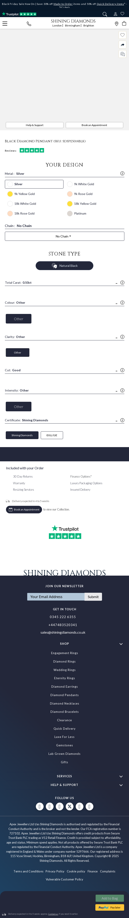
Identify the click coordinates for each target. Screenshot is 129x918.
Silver (18, 184)
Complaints (108, 871)
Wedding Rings (65, 670)
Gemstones (64, 745)
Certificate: (26, 420)
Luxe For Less (64, 737)
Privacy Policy (55, 871)
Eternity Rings (64, 678)
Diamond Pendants (64, 695)
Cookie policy (76, 871)
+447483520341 (62, 625)
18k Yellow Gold (85, 203)
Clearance (64, 720)
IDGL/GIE (51, 435)
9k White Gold (84, 184)
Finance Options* (81, 476)
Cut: (13, 370)
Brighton (88, 25)
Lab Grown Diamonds (64, 753)
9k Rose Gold (83, 194)
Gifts (64, 762)
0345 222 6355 (63, 617)
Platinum (80, 213)
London (57, 25)
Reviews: (24, 150)
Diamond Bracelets (64, 711)
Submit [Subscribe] (93, 597)
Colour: (15, 303)
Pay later (115, 907)
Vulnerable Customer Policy (64, 879)
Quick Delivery (65, 728)
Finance (93, 871)
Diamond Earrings (64, 686)
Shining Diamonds (22, 435)
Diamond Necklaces (64, 703)
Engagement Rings (64, 653)
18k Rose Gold (24, 213)
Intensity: (17, 390)
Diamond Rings (64, 661)
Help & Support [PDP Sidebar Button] (34, 125)
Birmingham (72, 25)
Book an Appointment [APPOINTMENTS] (94, 125)
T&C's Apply (64, 7)
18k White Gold (25, 203)
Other (18, 319)
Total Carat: (18, 283)
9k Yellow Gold (24, 194)
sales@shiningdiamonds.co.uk (62, 632)
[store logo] (73, 20)
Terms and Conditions (28, 871)
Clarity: (15, 337)
